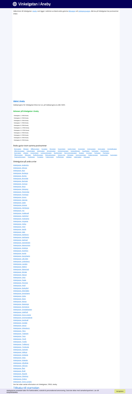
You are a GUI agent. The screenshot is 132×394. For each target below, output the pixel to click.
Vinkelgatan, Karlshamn (21, 237)
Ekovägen (53, 149)
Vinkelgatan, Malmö (20, 267)
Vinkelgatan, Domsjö (20, 184)
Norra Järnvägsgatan (70, 153)
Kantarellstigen (75, 151)
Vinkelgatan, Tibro (19, 331)
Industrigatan (31, 151)
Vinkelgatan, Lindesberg (21, 261)
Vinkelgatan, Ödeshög (20, 376)
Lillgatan (25, 153)
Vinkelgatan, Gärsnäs (20, 200)
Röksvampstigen (50, 155)
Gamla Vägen (72, 149)
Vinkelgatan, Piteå (19, 285)
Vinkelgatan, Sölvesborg (21, 328)
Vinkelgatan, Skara (19, 299)
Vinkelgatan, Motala (20, 272)
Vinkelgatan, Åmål (19, 371)
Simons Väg (61, 155)
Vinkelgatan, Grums (19, 197)
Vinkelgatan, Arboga (20, 168)
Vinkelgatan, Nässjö (20, 275)
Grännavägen (91, 149)
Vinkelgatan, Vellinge (20, 352)
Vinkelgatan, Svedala (20, 323)
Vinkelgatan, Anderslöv (21, 165)
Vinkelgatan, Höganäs (20, 221)
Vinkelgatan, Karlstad (20, 240)
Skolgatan (70, 155)
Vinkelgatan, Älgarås (20, 374)
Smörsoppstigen (81, 155)
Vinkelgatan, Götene (20, 205)
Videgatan (87, 157)
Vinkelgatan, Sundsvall (20, 320)
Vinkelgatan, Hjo (18, 211)
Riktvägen (72, 11)
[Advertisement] (66, 31)
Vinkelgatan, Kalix (19, 232)
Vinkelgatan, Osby (19, 277)
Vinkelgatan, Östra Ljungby (22, 382)
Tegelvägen (31, 157)
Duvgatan (44, 149)
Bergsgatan (17, 149)
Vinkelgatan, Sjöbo (19, 296)
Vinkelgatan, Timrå (19, 339)
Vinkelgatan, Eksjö (19, 187)
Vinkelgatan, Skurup (20, 301)
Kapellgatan (86, 151)
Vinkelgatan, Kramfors (20, 251)
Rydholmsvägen (38, 155)
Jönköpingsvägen (84, 11)
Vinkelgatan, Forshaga (20, 195)
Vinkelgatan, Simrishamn (21, 293)
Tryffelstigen (60, 157)
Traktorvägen (50, 157)
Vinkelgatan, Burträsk (20, 181)
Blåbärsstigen (35, 149)
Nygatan (81, 153)
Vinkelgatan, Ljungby (20, 264)
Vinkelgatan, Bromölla (20, 178)
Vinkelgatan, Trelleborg (21, 344)
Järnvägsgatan (51, 151)
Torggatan (40, 157)
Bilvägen (26, 149)
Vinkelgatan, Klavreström (21, 245)
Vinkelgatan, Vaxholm (20, 350)
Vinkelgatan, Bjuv (19, 171)
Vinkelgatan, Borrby (20, 176)
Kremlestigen (105, 151)
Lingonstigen (34, 153)
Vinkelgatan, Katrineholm (21, 243)
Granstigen (81, 149)
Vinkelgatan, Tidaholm (20, 334)
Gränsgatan (101, 149)
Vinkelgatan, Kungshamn (21, 256)
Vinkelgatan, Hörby (19, 224)
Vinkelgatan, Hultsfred (20, 216)
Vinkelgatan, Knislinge (20, 248)
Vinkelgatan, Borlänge (20, 173)
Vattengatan (77, 157)
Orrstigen (89, 153)
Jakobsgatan (41, 151)
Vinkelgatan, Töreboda (21, 347)
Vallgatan (69, 157)
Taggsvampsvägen (19, 157)
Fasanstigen (61, 149)
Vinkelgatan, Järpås (19, 229)
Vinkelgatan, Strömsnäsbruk (22, 318)
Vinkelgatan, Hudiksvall (21, 213)
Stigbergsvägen (93, 155)
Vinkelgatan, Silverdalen (21, 291)
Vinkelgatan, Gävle (19, 203)
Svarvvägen (113, 155)
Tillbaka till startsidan (26, 388)
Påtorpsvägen (18, 155)
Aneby (35, 11)
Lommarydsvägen (46, 153)
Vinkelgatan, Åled (19, 368)
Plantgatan (106, 153)
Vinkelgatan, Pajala (19, 280)
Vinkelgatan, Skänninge (21, 304)
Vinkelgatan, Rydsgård (20, 288)
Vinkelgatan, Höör (19, 227)
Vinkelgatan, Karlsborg (21, 235)
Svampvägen (104, 155)
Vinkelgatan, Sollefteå (20, 312)
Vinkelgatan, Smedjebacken (22, 310)
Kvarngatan (17, 153)
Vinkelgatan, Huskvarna (21, 219)
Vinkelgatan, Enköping (20, 189)
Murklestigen (58, 153)
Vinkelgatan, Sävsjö (19, 326)
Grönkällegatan (112, 149)
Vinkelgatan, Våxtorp (20, 366)
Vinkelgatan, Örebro (20, 379)
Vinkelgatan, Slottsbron (21, 307)
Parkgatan (97, 153)
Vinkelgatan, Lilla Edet (20, 259)
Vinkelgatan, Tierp (19, 336)
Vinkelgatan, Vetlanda (20, 355)
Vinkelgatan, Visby (19, 358)
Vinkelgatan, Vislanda (20, 360)
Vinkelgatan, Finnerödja (21, 192)
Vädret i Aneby (19, 101)
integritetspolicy (12, 392)
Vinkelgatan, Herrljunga (21, 208)
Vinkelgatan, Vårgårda (20, 363)
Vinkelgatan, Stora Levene (22, 315)
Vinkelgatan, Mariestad (21, 269)
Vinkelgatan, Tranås (20, 342)
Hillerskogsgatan (19, 151)
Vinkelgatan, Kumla (19, 253)
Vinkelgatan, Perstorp (20, 283)
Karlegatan (95, 151)
